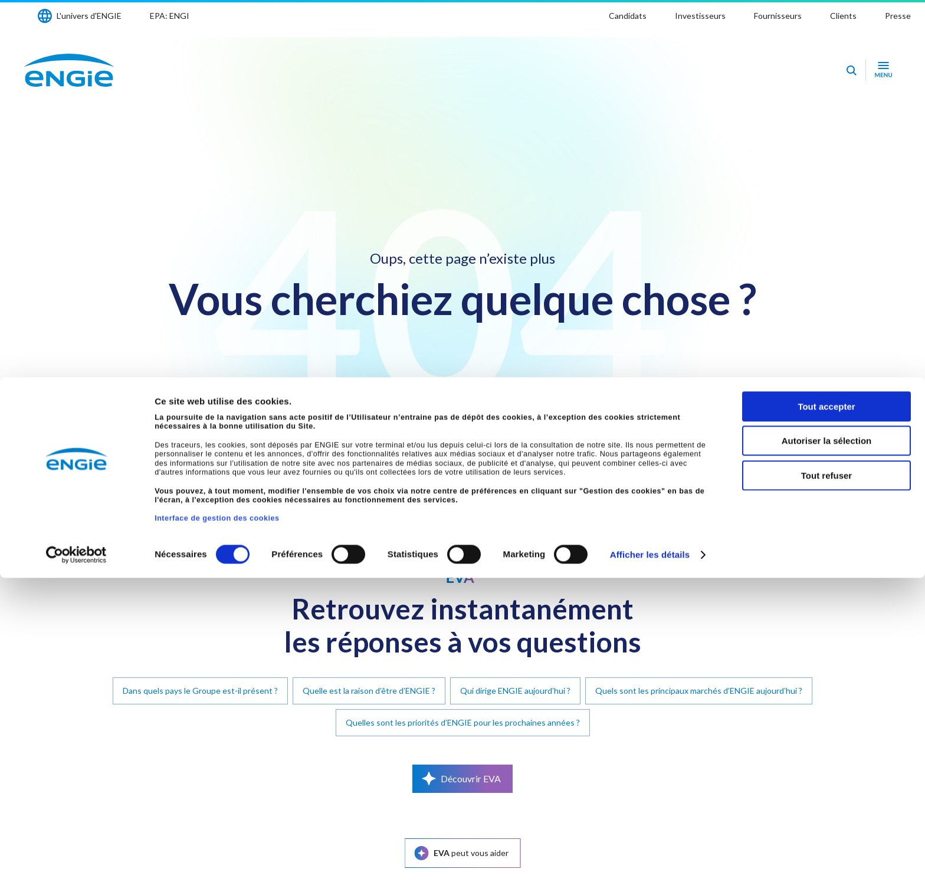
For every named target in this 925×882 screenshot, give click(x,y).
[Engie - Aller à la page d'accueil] (69, 70)
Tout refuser (826, 780)
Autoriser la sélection (827, 745)
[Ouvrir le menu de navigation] (883, 70)
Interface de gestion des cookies (217, 823)
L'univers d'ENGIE (89, 16)
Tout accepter (826, 711)
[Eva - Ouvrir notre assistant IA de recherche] (851, 70)
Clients (843, 16)
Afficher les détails (650, 859)
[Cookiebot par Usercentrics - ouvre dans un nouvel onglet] (76, 859)
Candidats (628, 16)
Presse (898, 16)
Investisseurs (700, 16)
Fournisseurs (778, 16)
